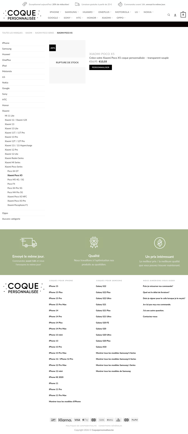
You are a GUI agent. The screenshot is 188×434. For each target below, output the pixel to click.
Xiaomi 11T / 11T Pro (15, 132)
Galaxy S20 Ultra (103, 334)
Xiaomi (107, 17)
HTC (79, 17)
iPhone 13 (53, 340)
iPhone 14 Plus (56, 322)
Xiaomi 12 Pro (11, 149)
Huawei (88, 12)
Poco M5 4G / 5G (15, 179)
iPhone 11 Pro (55, 389)
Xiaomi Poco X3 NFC (17, 196)
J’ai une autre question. (153, 310)
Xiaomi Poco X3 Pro (16, 201)
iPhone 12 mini (56, 371)
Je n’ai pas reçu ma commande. (157, 304)
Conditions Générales (110, 426)
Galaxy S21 (101, 304)
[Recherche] (169, 15)
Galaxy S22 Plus (103, 292)
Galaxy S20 (101, 328)
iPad (4, 65)
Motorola (123, 12)
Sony (68, 17)
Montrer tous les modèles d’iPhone (65, 401)
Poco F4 (11, 184)
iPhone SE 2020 (56, 377)
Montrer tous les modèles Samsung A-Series (116, 359)
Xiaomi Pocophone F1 (17, 205)
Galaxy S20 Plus (103, 340)
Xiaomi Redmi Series (14, 158)
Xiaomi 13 (9, 124)
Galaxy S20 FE (102, 322)
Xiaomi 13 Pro (11, 137)
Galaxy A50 (101, 347)
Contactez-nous (150, 316)
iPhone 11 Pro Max (57, 395)
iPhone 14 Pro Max (57, 328)
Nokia (148, 12)
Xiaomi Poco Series (44, 33)
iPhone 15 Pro (55, 298)
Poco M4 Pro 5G (15, 192)
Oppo (121, 17)
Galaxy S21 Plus (103, 310)
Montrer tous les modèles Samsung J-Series (115, 365)
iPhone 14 (53, 310)
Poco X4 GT (13, 171)
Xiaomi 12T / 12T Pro (15, 141)
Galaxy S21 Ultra (103, 316)
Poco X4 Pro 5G (14, 188)
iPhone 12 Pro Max (57, 365)
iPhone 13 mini (56, 334)
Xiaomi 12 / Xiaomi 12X (16, 120)
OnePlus (104, 12)
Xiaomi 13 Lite (11, 128)
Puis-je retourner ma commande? (158, 286)
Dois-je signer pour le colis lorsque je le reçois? (164, 298)
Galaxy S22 (101, 286)
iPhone (55, 12)
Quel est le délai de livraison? (156, 292)
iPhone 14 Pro (55, 316)
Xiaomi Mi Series (12, 162)
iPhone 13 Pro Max (57, 353)
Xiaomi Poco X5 (14, 175)
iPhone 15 (53, 286)
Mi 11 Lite (9, 115)
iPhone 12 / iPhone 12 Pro (61, 359)
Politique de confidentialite (81, 426)
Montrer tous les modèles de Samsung (113, 371)
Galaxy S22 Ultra (103, 298)
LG (137, 12)
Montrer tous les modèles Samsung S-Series (116, 353)
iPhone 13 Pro (55, 347)
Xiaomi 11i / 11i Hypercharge (18, 145)
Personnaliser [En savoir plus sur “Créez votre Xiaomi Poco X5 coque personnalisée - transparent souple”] (100, 67)
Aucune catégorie (11, 218)
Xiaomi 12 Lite (11, 154)
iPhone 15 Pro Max (57, 304)
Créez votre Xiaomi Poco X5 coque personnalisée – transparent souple (129, 57)
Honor (92, 17)
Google (54, 17)
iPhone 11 (53, 383)
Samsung (72, 12)
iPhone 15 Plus (56, 292)
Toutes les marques (12, 33)
